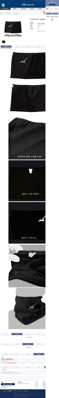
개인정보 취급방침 (25, 390)
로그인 (52, 4)
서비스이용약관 (20, 390)
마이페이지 (40, 0)
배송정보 (39, 46)
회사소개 (15, 390)
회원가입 (34, 0)
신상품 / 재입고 (23, 8)
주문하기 (52, 13)
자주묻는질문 (37, 382)
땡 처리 (47, 8)
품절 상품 (32, 8)
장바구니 (48, 16)
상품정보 (6, 46)
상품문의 (27, 46)
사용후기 (17, 46)
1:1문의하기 (36, 383)
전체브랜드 (14, 8)
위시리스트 (56, 16)
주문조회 (52, 16)
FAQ (43, 0)
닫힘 (44, 12)
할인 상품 (40, 8)
